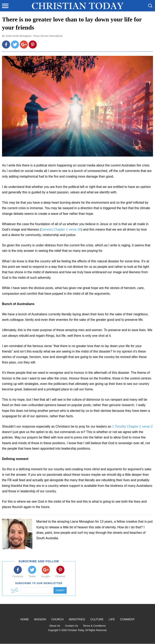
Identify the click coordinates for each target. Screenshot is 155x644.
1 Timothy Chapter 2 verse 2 (132, 426)
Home (24, 619)
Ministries (77, 619)
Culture (97, 619)
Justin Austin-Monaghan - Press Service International (33, 36)
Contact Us (71, 625)
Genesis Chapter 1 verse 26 (61, 229)
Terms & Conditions (94, 625)
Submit (60, 590)
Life (112, 619)
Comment (127, 619)
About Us (54, 625)
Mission (40, 619)
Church (57, 619)
